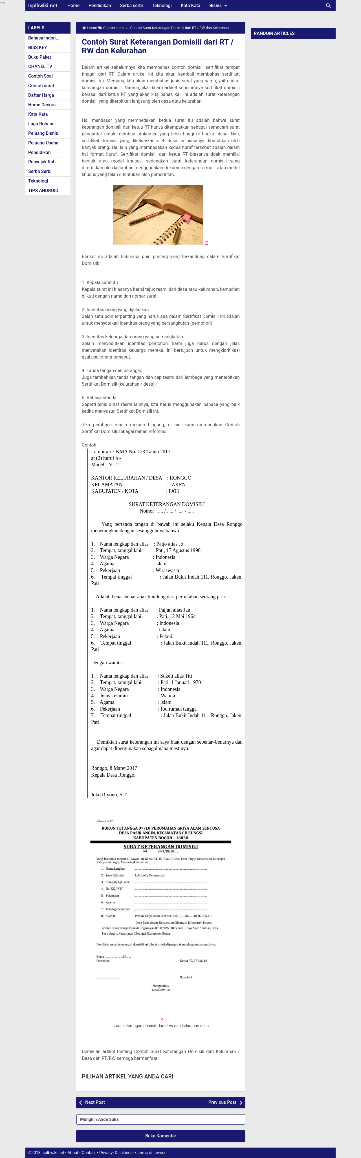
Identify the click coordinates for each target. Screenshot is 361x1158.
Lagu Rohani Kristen (48, 123)
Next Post (95, 1102)
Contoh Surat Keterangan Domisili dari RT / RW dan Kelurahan (158, 46)
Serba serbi (131, 5)
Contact (89, 1152)
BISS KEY (37, 47)
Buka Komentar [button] (160, 1136)
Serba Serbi (40, 171)
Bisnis (219, 5)
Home (73, 5)
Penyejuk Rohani (45, 161)
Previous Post (222, 1102)
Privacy (106, 1152)
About (72, 1152)
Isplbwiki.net (42, 5)
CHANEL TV (40, 66)
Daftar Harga (41, 95)
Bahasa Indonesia (46, 38)
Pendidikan (100, 5)
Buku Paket (39, 57)
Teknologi (162, 5)
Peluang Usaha (43, 143)
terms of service (151, 1152)
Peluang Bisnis (43, 133)
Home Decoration (45, 104)
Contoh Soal (40, 76)
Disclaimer (124, 1152)
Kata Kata (190, 5)
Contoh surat (41, 85)
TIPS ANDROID (43, 190)
